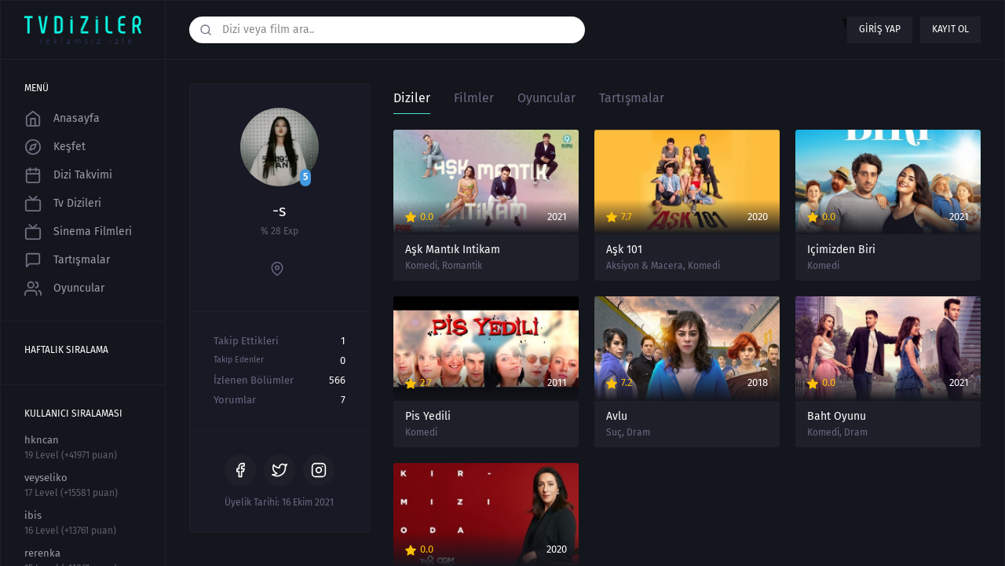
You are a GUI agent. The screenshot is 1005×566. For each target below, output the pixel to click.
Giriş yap (880, 29)
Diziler (411, 97)
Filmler (474, 97)
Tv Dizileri (62, 203)
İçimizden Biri (841, 250)
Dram (638, 432)
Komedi (421, 265)
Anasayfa (62, 118)
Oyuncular (64, 288)
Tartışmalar (67, 260)
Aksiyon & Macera (644, 265)
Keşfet (55, 147)
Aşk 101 (624, 250)
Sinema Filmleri (78, 232)
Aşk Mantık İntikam (452, 250)
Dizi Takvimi (68, 175)
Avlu (616, 416)
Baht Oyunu (836, 416)
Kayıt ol (950, 29)
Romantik (462, 265)
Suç (614, 432)
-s (279, 211)
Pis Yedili (428, 416)
